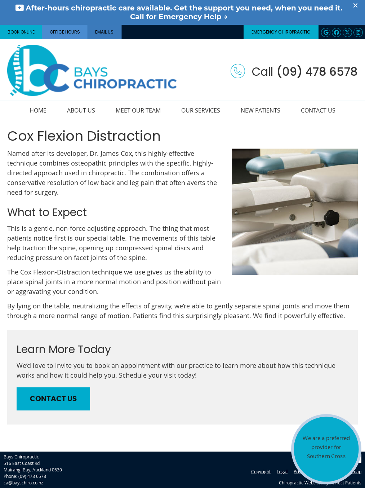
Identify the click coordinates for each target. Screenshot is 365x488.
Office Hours (65, 32)
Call (294, 71)
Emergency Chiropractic (281, 32)
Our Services (200, 110)
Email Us (104, 32)
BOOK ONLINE (21, 32)
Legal (282, 471)
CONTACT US (53, 399)
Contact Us (318, 110)
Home (38, 110)
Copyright (261, 471)
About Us (81, 110)
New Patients (260, 110)
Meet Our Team (138, 110)
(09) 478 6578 (32, 476)
